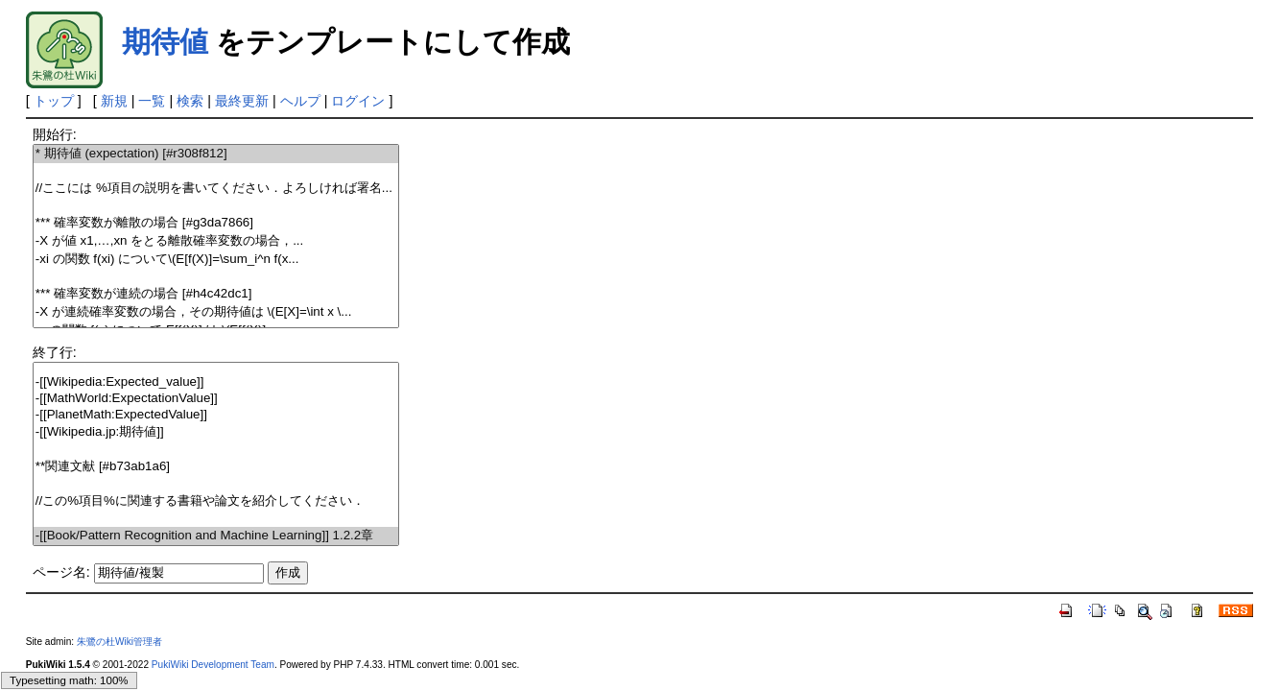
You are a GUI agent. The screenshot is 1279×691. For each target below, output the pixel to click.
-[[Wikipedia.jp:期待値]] (216, 432)
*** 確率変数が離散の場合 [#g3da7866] (216, 223)
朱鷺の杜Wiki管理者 (119, 641)
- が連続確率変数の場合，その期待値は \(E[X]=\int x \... (216, 312)
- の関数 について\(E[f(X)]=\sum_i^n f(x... (216, 259)
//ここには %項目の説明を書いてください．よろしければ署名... (216, 188)
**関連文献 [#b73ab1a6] (216, 467)
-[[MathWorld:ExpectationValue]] (216, 399)
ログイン (358, 100)
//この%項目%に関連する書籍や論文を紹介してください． (216, 501)
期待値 (165, 42)
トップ (54, 100)
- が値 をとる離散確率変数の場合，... (216, 241)
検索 (190, 100)
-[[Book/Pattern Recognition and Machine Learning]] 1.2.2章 (216, 536)
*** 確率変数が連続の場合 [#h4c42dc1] (216, 294)
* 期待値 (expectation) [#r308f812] (216, 154)
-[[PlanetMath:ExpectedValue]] (216, 415)
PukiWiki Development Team (213, 664)
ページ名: (61, 572)
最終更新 (242, 100)
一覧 (151, 100)
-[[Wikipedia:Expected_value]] (216, 382)
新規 (114, 100)
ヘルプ (300, 100)
